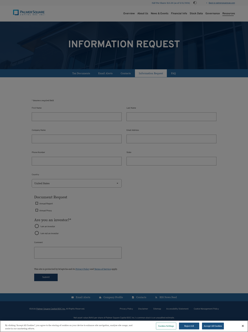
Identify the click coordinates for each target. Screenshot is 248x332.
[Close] (242, 325)
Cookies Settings (166, 326)
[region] (124, 326)
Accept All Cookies (213, 326)
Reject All (189, 326)
